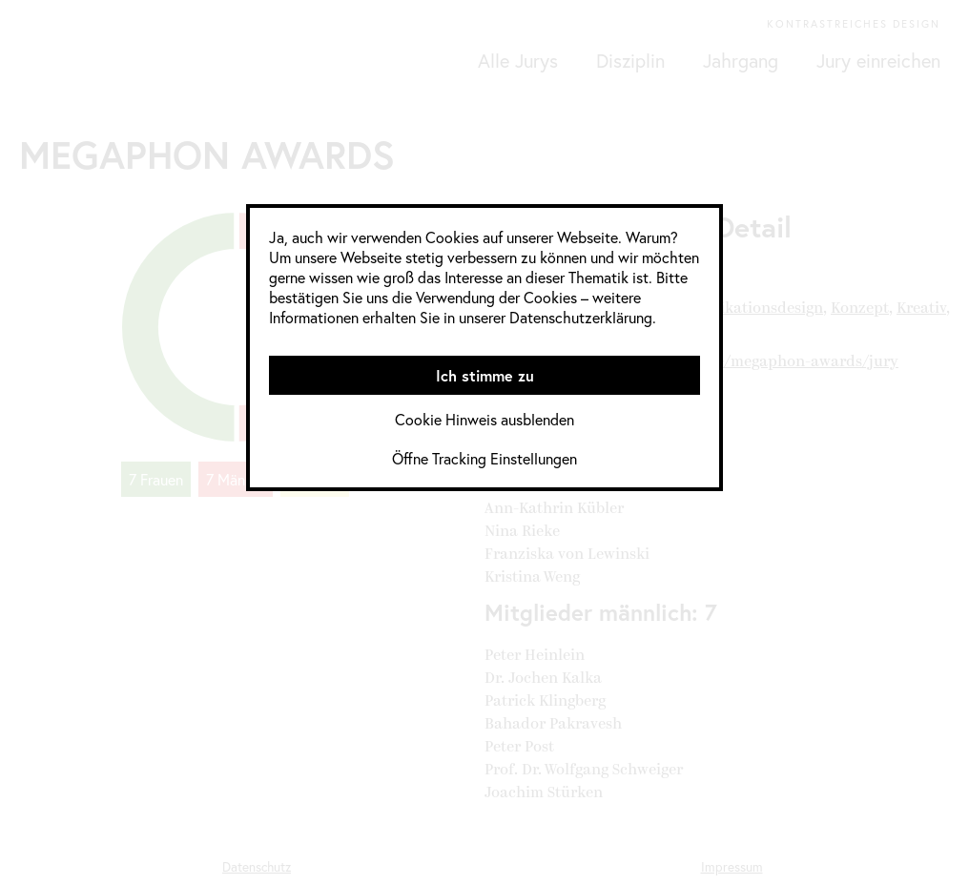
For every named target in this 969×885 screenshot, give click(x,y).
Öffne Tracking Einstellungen (484, 458)
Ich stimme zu (485, 375)
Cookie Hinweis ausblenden (484, 419)
